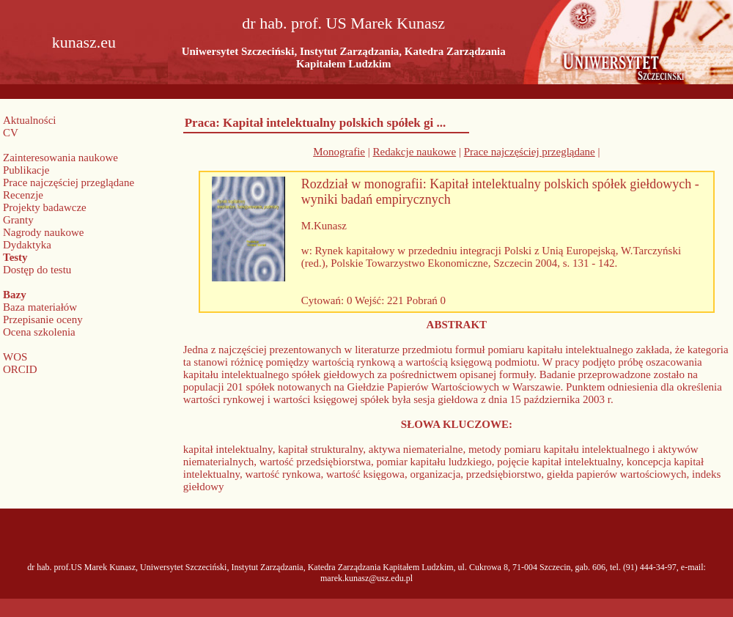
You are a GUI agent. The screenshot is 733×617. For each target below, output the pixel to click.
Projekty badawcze (44, 207)
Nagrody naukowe (43, 232)
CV (10, 132)
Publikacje (26, 170)
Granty (18, 220)
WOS (15, 357)
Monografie (339, 152)
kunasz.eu (84, 42)
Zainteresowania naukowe (60, 157)
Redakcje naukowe (415, 152)
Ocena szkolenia (39, 332)
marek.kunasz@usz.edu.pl (366, 578)
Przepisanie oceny (43, 319)
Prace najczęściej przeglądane (68, 182)
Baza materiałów (40, 307)
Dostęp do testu (37, 270)
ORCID (20, 369)
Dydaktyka (27, 245)
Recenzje (23, 195)
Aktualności (29, 120)
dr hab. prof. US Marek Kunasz (343, 23)
